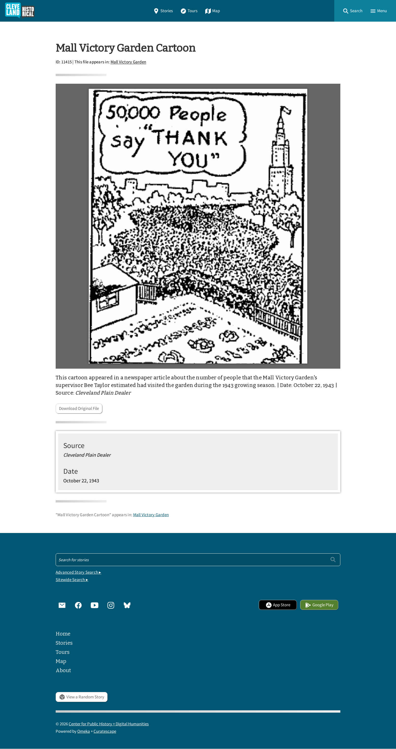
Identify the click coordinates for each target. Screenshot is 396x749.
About (63, 670)
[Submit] (333, 559)
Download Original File (79, 408)
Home (63, 634)
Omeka (83, 731)
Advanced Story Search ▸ (78, 572)
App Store (278, 605)
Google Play (319, 605)
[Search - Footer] (198, 559)
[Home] (20, 11)
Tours (188, 10)
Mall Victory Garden (128, 62)
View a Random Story (81, 697)
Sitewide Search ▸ (72, 579)
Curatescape (105, 731)
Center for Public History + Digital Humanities (109, 724)
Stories (163, 10)
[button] (352, 11)
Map (212, 10)
